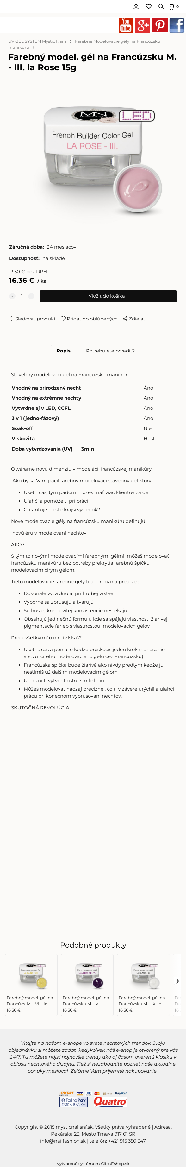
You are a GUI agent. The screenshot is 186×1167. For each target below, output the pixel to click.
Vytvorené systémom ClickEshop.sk (93, 1163)
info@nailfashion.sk (63, 1141)
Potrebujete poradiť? (110, 351)
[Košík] (173, 6)
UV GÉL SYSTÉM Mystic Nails (37, 41)
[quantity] (22, 296)
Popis (64, 351)
